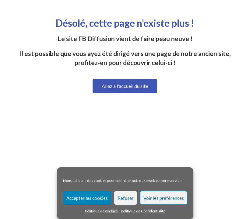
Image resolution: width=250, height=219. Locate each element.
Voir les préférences (163, 198)
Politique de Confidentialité (143, 211)
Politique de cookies (101, 211)
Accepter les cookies (87, 198)
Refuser (126, 198)
